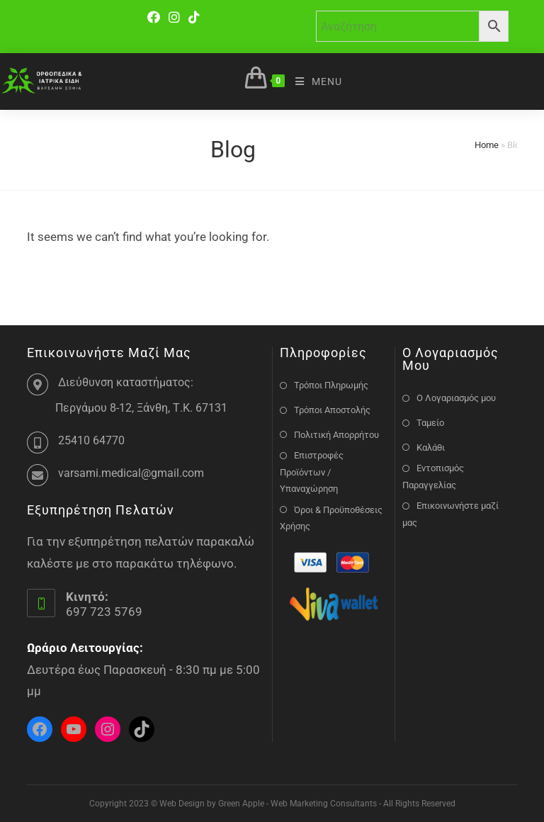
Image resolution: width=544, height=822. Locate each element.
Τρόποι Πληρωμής (331, 385)
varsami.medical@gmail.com (131, 473)
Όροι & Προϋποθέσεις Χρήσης (331, 518)
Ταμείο (430, 422)
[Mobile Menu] (313, 81)
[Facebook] (155, 17)
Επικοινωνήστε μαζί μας (450, 513)
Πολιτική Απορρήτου (336, 434)
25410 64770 (91, 440)
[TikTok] (194, 17)
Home (487, 145)
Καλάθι (430, 447)
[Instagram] (174, 17)
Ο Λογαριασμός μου (456, 398)
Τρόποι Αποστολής (332, 410)
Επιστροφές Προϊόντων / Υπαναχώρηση (312, 472)
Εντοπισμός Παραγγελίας (433, 476)
